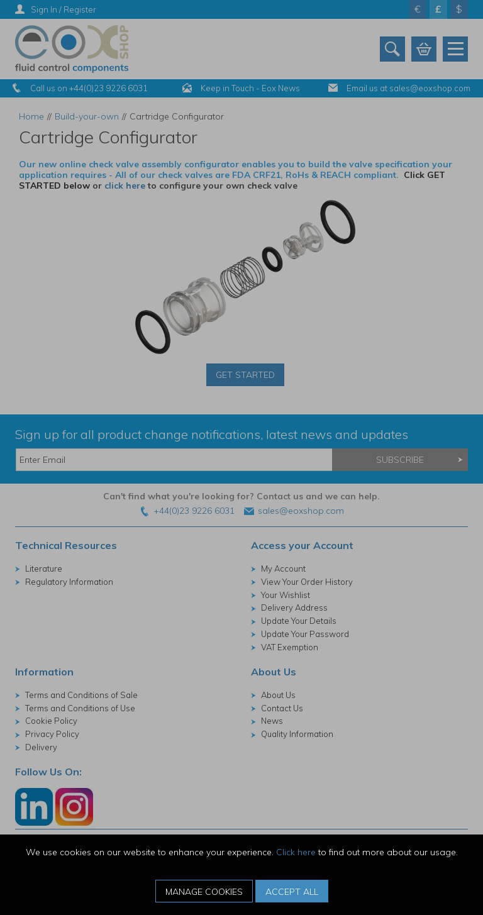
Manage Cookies (204, 891)
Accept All (291, 891)
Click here (296, 852)
